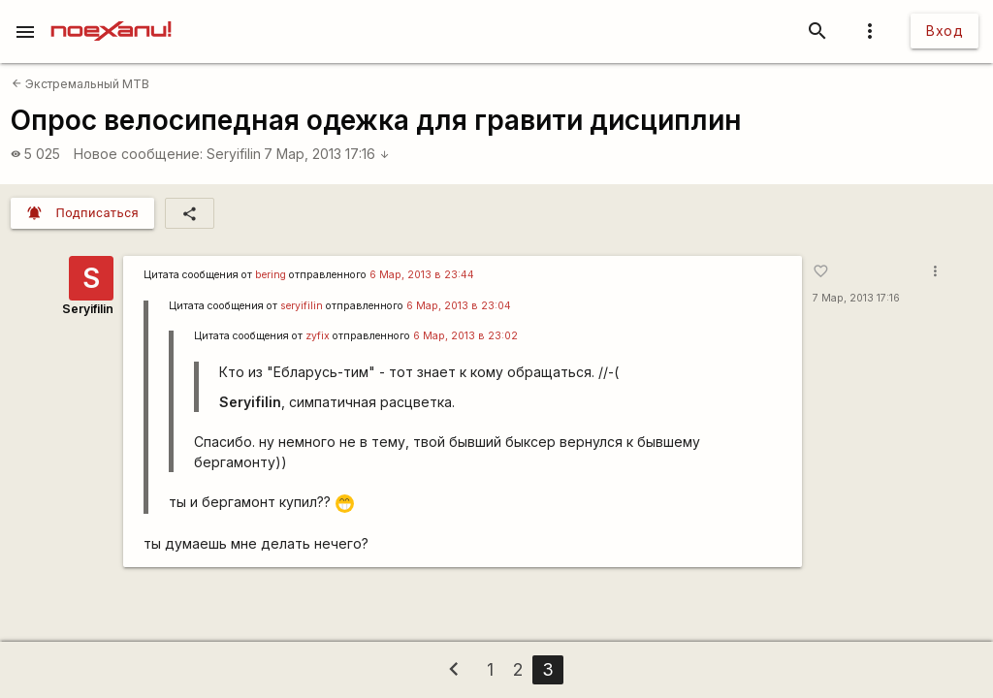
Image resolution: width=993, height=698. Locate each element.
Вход (944, 30)
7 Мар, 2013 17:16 (327, 153)
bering (270, 275)
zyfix (317, 336)
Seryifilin (234, 153)
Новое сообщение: (138, 153)
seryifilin (301, 306)
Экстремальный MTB (80, 84)
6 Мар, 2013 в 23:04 (458, 306)
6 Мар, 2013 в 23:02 (465, 336)
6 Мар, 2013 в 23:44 (421, 275)
